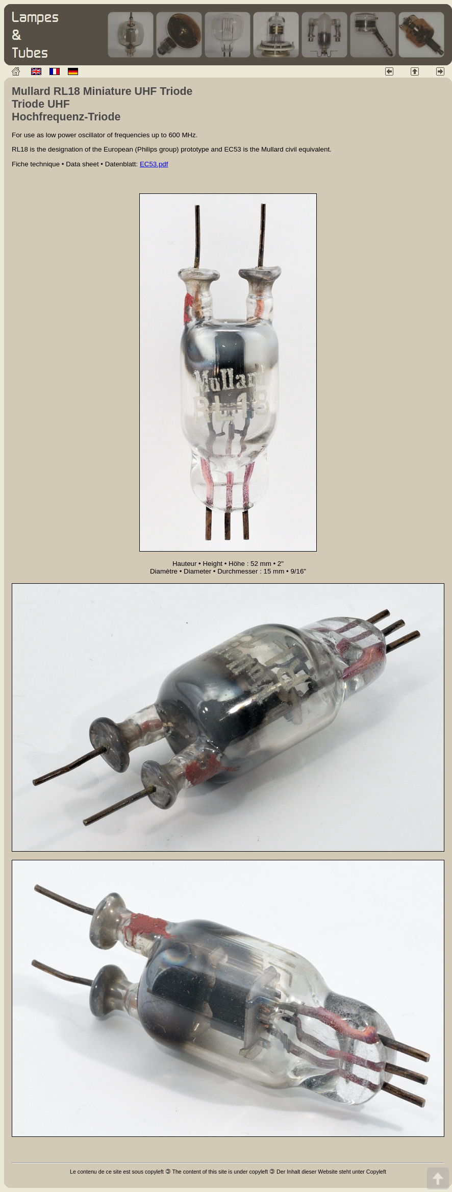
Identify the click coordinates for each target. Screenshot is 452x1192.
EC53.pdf (154, 164)
